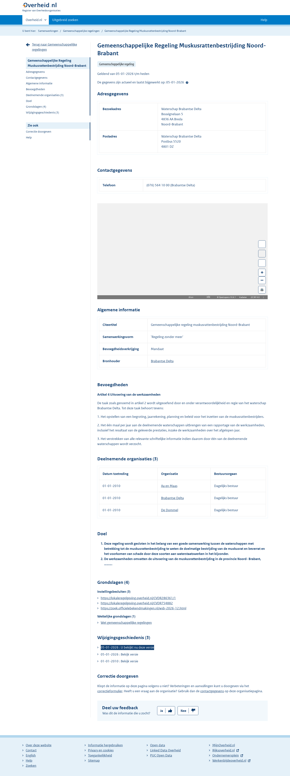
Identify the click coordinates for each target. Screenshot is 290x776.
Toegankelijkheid (100, 755)
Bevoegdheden (35, 89)
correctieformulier (109, 691)
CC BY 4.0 (256, 297)
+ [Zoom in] (262, 272)
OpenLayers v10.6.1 (228, 297)
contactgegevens (212, 691)
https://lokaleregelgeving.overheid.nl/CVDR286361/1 (138, 598)
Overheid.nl (34, 21)
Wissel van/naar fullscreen (262, 244)
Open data (157, 745)
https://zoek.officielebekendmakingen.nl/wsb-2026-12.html (143, 608)
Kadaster (244, 297)
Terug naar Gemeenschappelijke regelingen (54, 47)
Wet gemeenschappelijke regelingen (126, 623)
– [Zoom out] (261, 280)
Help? (187, 82)
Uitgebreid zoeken (65, 20)
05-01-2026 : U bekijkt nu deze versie (127, 647)
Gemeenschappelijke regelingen (81, 31)
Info (208, 296)
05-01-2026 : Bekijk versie (119, 654)
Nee (183, 711)
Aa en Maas (169, 486)
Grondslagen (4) (36, 106)
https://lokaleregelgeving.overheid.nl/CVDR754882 (137, 603)
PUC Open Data (161, 755)
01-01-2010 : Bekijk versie (119, 661)
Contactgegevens (36, 77)
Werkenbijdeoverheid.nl (229, 760)
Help (29, 137)
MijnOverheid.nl (223, 745)
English (31, 755)
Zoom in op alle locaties (262, 263)
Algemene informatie (39, 83)
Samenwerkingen (48, 31)
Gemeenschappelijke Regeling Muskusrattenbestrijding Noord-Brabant (57, 63)
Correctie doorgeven (38, 131)
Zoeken (31, 766)
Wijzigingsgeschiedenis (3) (42, 112)
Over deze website (38, 745)
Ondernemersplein (225, 755)
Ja (161, 711)
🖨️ (262, 289)
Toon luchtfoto (262, 253)
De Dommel (169, 510)
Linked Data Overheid (165, 750)
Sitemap (94, 760)
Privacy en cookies (101, 750)
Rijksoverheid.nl (223, 750)
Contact (31, 750)
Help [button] (264, 20)
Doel (29, 101)
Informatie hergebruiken (105, 745)
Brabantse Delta (162, 361)
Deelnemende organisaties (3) (45, 95)
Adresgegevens (35, 72)
